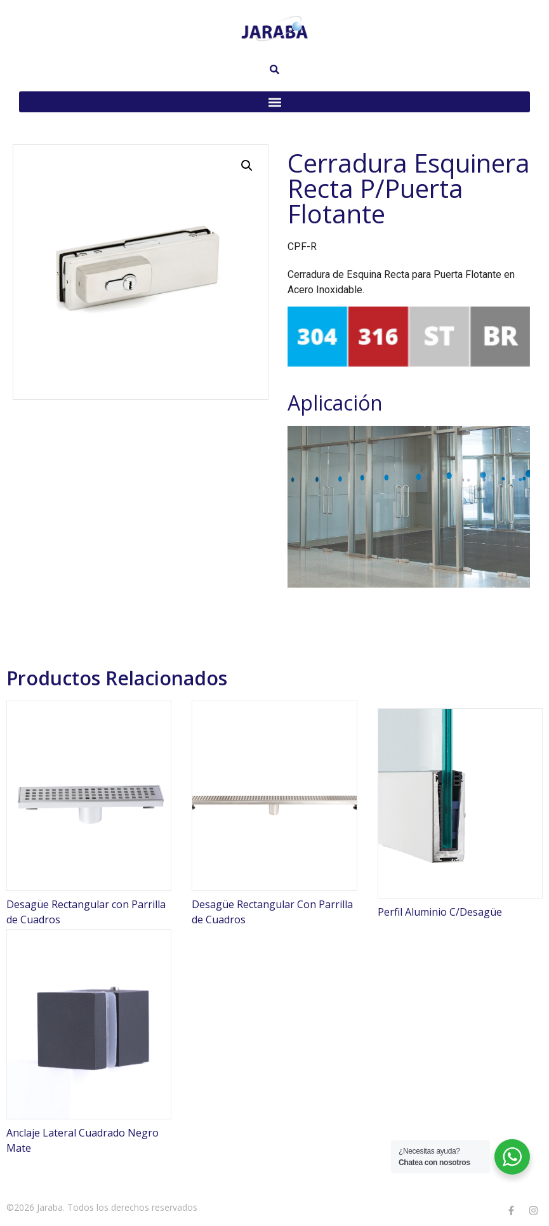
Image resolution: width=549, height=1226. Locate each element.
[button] (274, 101)
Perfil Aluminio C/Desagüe (440, 912)
